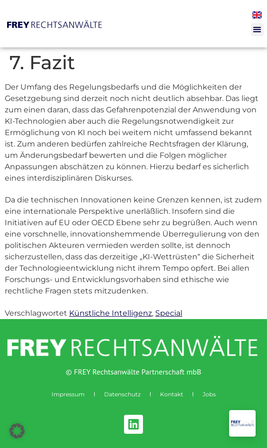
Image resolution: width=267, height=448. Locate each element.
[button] (257, 29)
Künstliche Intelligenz (110, 313)
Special (168, 313)
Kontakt (171, 394)
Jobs (209, 394)
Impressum (68, 394)
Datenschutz (122, 394)
